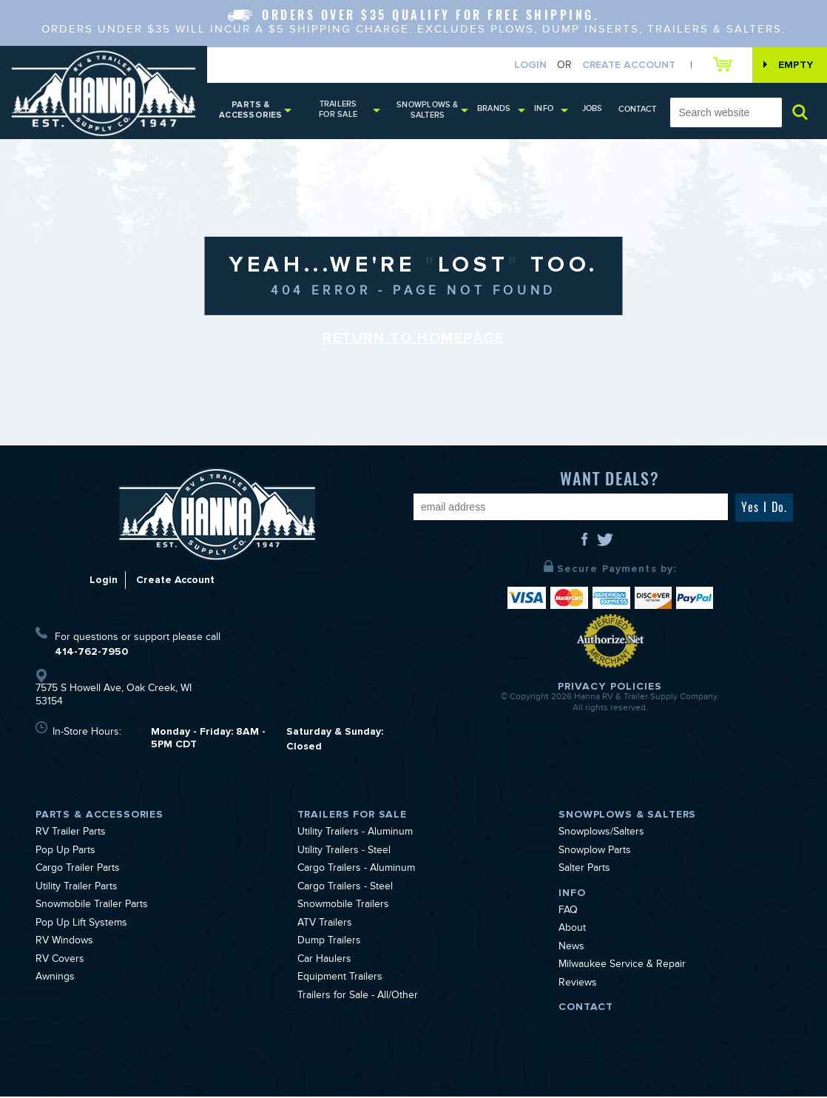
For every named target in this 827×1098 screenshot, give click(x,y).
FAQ (568, 913)
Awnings (55, 979)
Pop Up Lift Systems (81, 925)
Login (526, 65)
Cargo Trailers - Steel (345, 889)
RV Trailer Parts (71, 834)
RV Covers (60, 962)
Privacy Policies (610, 687)
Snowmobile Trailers (343, 907)
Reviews (577, 985)
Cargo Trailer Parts (78, 871)
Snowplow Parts (594, 853)
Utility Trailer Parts (77, 889)
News (571, 949)
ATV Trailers (324, 925)
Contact (638, 110)
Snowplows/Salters (601, 834)
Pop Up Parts (65, 853)
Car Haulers (324, 962)
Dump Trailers (329, 943)
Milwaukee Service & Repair (622, 967)
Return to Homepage (413, 340)
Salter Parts (584, 871)
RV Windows (64, 943)
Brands (497, 110)
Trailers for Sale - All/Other (357, 998)
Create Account (625, 65)
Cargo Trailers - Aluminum (356, 871)
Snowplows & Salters (431, 111)
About (572, 930)
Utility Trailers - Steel (344, 853)
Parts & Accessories (251, 111)
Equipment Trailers (339, 979)
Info (547, 110)
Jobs (595, 110)
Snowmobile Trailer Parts (92, 907)
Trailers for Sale (340, 111)
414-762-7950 (91, 653)
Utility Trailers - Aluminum (355, 834)
